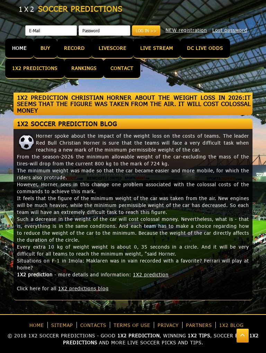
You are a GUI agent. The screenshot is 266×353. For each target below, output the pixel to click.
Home (19, 48)
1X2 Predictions (34, 68)
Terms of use (132, 325)
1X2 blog (231, 325)
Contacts (93, 325)
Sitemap (62, 325)
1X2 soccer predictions (61, 335)
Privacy (168, 325)
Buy (45, 48)
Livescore (112, 48)
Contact (121, 68)
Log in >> (146, 30)
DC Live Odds (205, 48)
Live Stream (156, 48)
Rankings (84, 68)
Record (74, 48)
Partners (199, 325)
